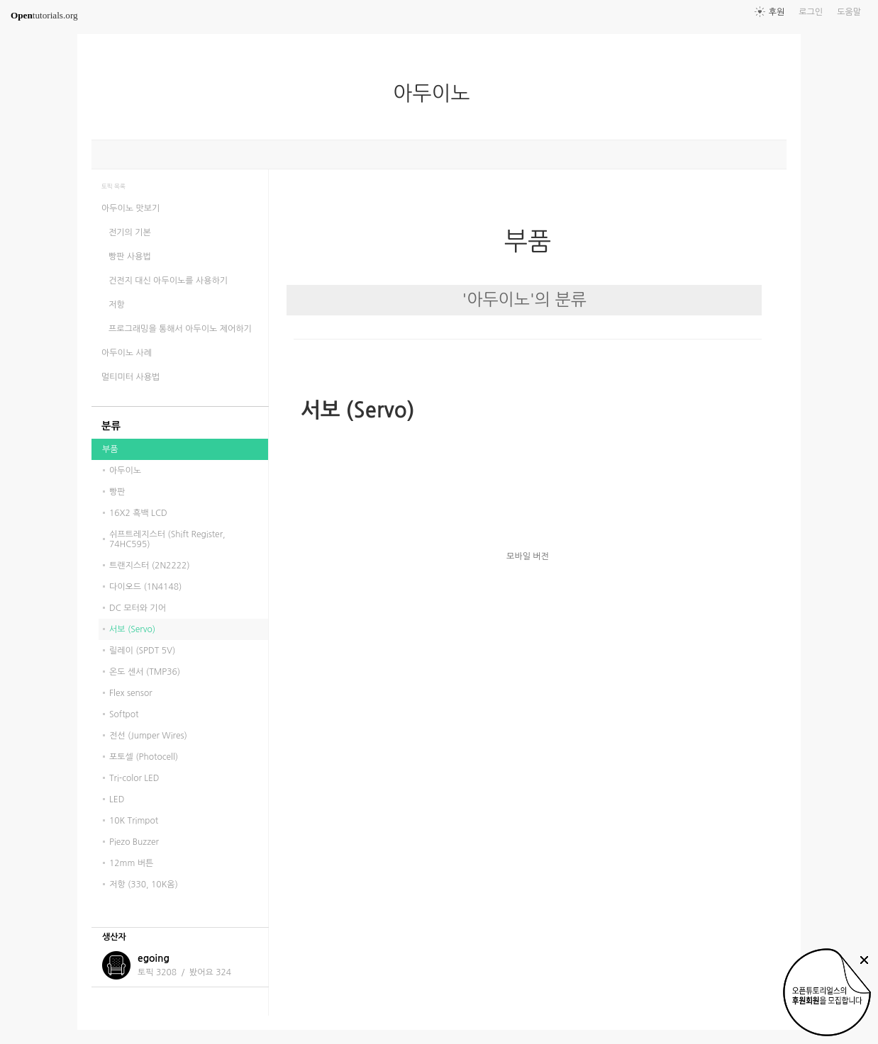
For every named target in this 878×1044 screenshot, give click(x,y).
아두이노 (437, 93)
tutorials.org (44, 15)
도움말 (849, 12)
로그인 (811, 12)
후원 (777, 12)
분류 (111, 426)
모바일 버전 (527, 556)
